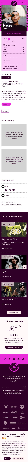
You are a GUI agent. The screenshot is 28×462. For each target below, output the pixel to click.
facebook (9, 359)
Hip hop (5, 111)
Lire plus (6, 104)
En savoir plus (16, 454)
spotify (18, 359)
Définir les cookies (18, 458)
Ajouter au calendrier (10, 66)
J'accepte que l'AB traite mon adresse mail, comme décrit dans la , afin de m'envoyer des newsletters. (14, 393)
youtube (14, 359)
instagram (5, 359)
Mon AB (23, 3)
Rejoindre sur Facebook (11, 68)
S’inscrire (25, 387)
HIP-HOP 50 (6, 77)
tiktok (23, 359)
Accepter (7, 458)
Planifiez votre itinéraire (14, 347)
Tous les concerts (14, 312)
